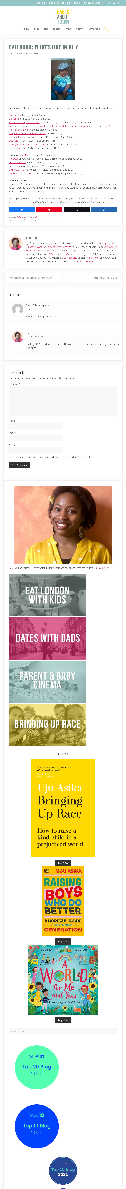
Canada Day (15, 115)
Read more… (104, 567)
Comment (14, 384)
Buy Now (63, 862)
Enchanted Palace (18, 169)
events (23, 220)
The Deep (13, 158)
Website (13, 444)
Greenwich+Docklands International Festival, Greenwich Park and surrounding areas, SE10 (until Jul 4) (59, 126)
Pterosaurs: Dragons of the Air (24, 122)
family (28, 220)
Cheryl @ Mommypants (37, 305)
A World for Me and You (60, 254)
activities (15, 220)
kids (33, 220)
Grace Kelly (14, 166)
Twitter (75, 261)
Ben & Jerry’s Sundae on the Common (27, 144)
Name (13, 420)
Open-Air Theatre (17, 162)
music (50, 220)
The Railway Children (19, 129)
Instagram (96, 261)
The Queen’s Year (17, 148)
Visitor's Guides (23, 217)
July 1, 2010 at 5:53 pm (34, 309)
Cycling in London (17, 137)
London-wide (41, 220)
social (56, 220)
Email (12, 432)
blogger (50, 243)
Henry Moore (25, 155)
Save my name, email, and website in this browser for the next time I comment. (51, 457)
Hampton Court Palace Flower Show (27, 133)
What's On (34, 217)
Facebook (85, 261)
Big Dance (14, 118)
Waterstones (93, 257)
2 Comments (36, 53)
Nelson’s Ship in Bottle (20, 173)
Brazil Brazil (14, 140)
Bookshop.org (69, 257)
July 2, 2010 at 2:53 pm (34, 336)
